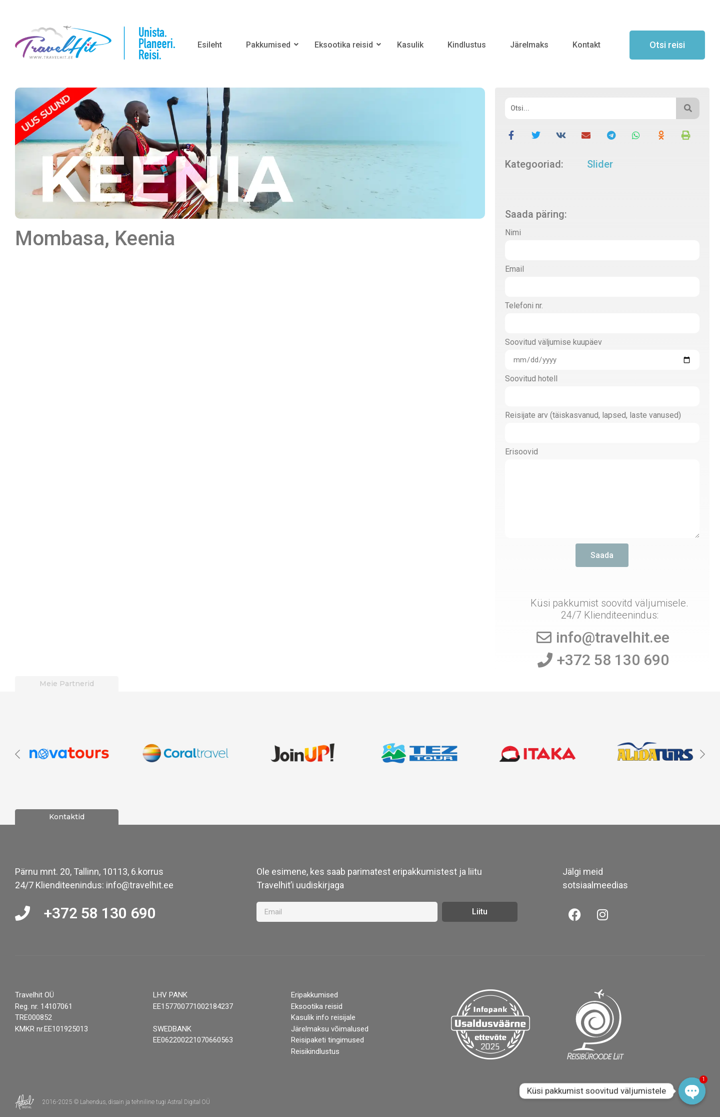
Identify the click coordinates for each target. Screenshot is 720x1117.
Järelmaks (529, 45)
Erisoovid (521, 452)
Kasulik (410, 45)
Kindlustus (467, 45)
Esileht (210, 45)
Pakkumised (270, 45)
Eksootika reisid (345, 45)
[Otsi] (590, 108)
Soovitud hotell (531, 379)
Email (514, 269)
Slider (600, 164)
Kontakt (586, 45)
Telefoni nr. (524, 306)
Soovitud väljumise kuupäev (553, 342)
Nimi (513, 233)
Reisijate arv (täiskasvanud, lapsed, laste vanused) (593, 415)
